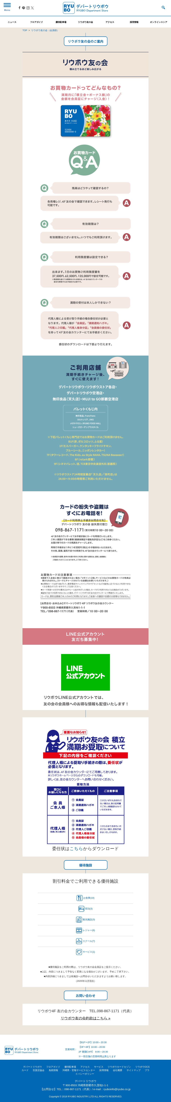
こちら (76, 848)
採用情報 (104, 1070)
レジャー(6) (85, 930)
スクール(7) (85, 941)
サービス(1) (85, 952)
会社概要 (117, 1070)
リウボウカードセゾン (119, 1066)
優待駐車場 (70, 1066)
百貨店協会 (38, 1070)
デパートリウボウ (32, 1066)
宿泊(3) (85, 909)
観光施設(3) (85, 920)
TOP (24, 30)
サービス (98, 1066)
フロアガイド (53, 1066)
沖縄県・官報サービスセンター (78, 1070)
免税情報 (53, 1070)
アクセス (85, 1066)
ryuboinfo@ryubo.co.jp (116, 1089)
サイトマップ (134, 1070)
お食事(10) (85, 898)
